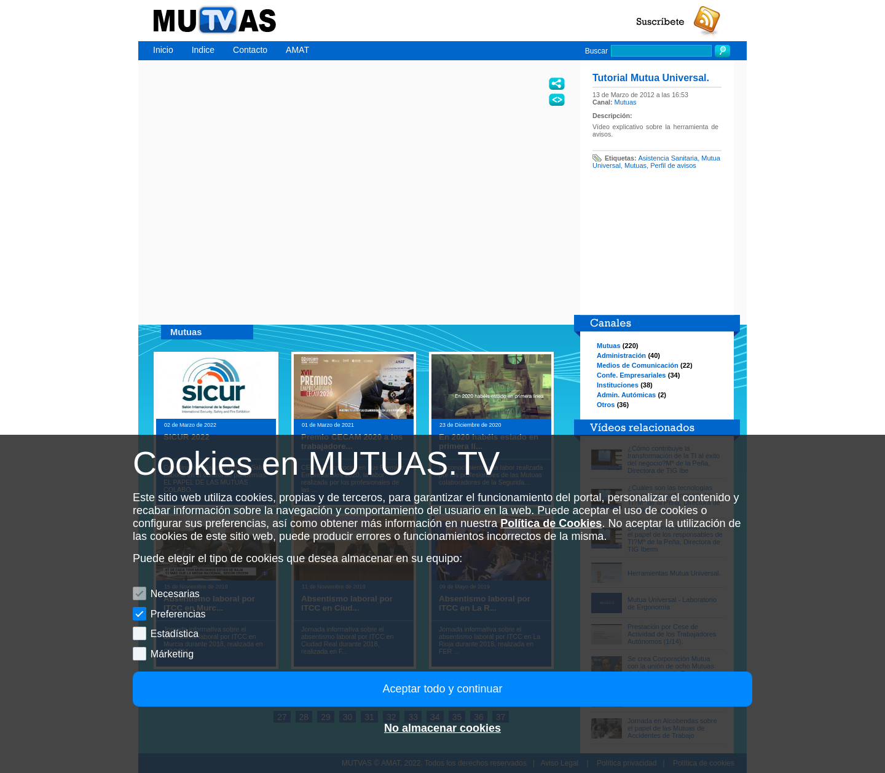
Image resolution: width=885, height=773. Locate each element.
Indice (203, 50)
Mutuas (626, 102)
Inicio (163, 50)
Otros (606, 404)
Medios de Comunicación (637, 365)
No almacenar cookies (442, 728)
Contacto (250, 50)
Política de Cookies (551, 523)
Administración (621, 355)
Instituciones (618, 385)
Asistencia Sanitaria (668, 158)
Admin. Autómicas (626, 394)
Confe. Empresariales (631, 375)
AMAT (297, 50)
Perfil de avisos (673, 165)
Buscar (596, 51)
